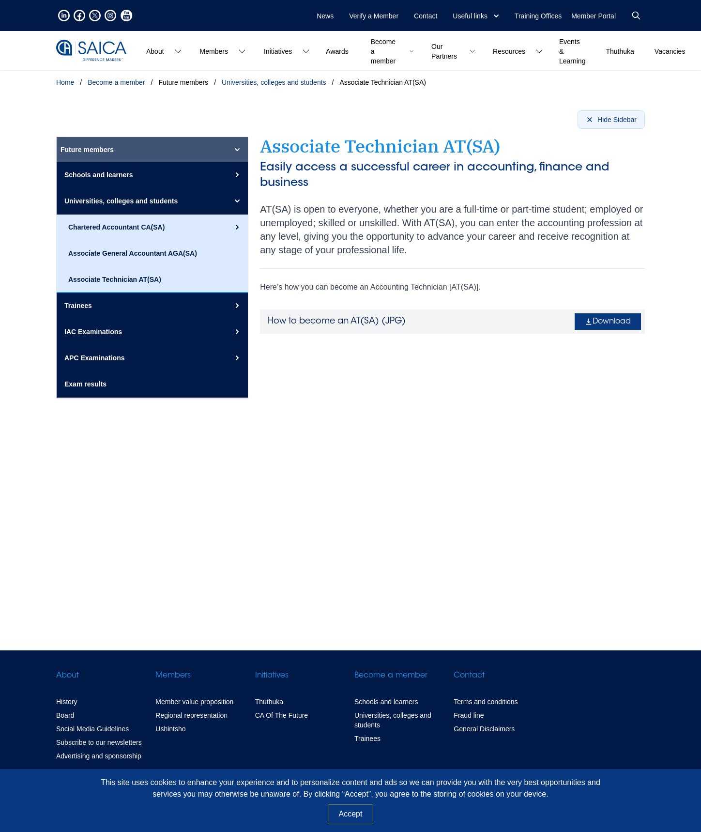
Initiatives (272, 675)
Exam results (85, 384)
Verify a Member (373, 16)
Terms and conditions (486, 702)
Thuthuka (269, 702)
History (66, 702)
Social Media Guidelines (92, 729)
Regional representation (191, 715)
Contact (425, 16)
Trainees (153, 305)
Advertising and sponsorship (98, 756)
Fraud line (469, 715)
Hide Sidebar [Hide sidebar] (611, 119)
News (325, 16)
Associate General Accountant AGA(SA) (132, 253)
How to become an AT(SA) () (337, 321)
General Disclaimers (484, 729)
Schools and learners (153, 175)
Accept (351, 814)
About (67, 675)
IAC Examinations (153, 332)
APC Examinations (153, 358)
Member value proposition (194, 702)
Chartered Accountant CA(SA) (155, 227)
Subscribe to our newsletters (99, 742)
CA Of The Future (281, 715)
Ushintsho (170, 729)
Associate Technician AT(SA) (114, 279)
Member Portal (593, 16)
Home (65, 82)
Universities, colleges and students (274, 82)
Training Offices (538, 16)
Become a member (116, 82)
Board (65, 715)
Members (173, 675)
